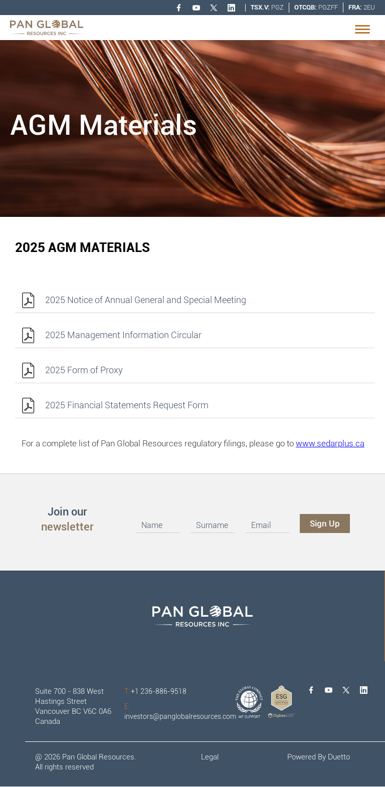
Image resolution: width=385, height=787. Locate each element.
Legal (210, 756)
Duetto (339, 756)
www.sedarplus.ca (330, 443)
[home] (46, 27)
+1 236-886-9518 (155, 691)
